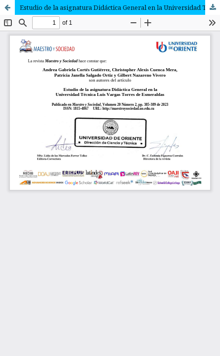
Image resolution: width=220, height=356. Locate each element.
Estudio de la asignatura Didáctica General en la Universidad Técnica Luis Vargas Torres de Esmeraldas (120, 7)
